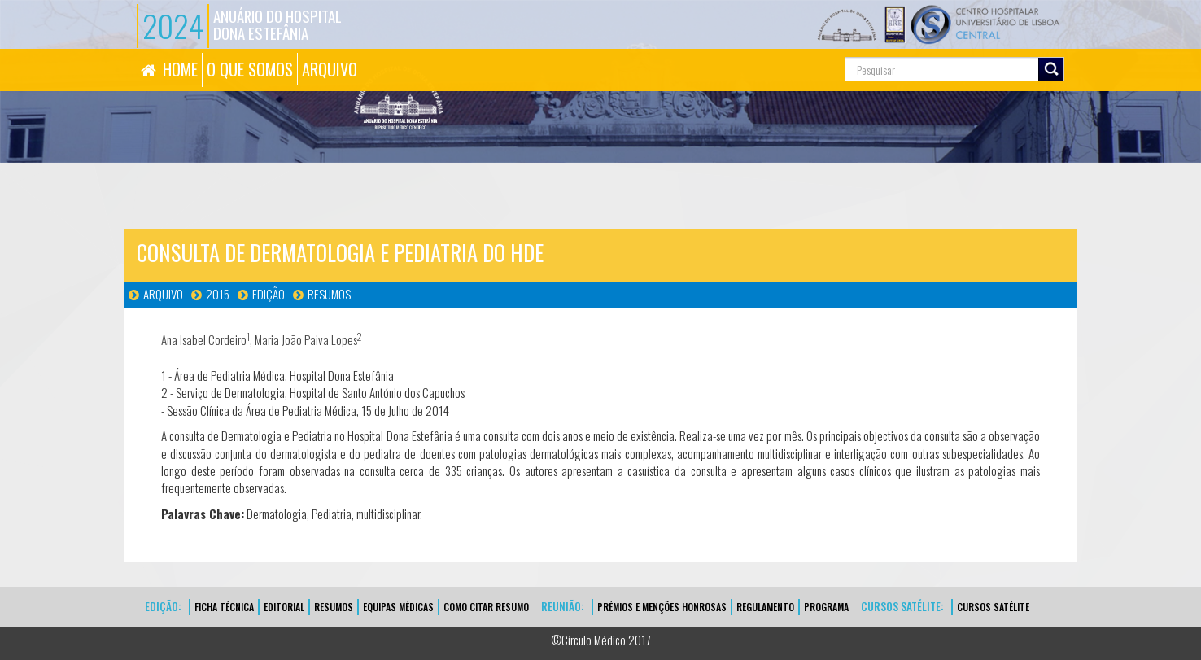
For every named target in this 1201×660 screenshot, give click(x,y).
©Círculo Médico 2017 (601, 640)
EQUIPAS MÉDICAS (398, 607)
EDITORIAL (284, 607)
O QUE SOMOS (250, 69)
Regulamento (765, 607)
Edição (268, 294)
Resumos (329, 294)
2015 (217, 294)
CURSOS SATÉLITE (993, 607)
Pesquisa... (771, 49)
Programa (826, 607)
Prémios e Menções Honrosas (662, 607)
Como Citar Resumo (486, 607)
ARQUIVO (329, 69)
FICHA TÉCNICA (224, 607)
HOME (180, 69)
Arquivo (163, 294)
